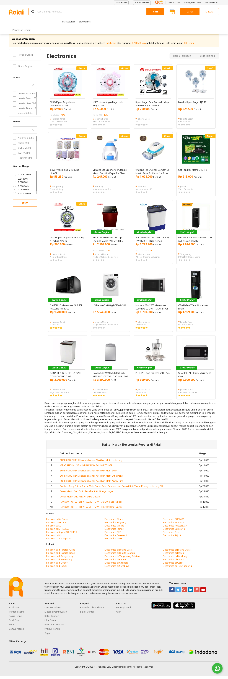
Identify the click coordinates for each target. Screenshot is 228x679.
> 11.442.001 (22, 197)
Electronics (85, 21)
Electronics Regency (115, 525)
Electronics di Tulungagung (177, 569)
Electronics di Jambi (56, 569)
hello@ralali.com (192, 2)
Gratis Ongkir (22, 69)
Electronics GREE (113, 542)
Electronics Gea (171, 535)
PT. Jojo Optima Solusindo (105, 260)
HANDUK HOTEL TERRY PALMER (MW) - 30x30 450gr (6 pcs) (91, 505)
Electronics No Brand (57, 522)
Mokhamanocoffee (102, 192)
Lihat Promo (51, 623)
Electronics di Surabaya (117, 569)
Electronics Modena (173, 525)
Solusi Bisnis (15, 619)
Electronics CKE (113, 535)
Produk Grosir (23, 58)
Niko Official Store (59, 124)
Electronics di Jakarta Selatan (120, 556)
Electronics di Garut (173, 566)
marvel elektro (185, 328)
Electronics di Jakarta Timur (60, 556)
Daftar (190, 11)
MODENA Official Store (189, 260)
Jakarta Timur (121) (25, 111)
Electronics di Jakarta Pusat (60, 553)
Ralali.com (121, 2)
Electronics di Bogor (57, 566)
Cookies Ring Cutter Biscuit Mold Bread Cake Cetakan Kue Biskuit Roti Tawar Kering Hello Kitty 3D (111, 489)
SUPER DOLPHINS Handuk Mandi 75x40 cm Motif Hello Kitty (91, 463)
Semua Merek (16, 632)
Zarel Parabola (185, 192)
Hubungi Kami (123, 610)
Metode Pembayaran (56, 615)
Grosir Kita (55, 328)
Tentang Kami (16, 615)
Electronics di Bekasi (173, 556)
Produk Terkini (52, 632)
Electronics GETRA (56, 525)
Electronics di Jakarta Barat (118, 553)
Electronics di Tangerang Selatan (122, 559)
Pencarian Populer (54, 627)
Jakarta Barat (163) (25, 102)
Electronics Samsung (174, 532)
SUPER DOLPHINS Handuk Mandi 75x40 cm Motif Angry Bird (91, 484)
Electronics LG (53, 529)
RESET (25, 206)
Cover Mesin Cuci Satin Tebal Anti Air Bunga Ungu (86, 494)
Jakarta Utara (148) (25, 106)
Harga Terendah (182, 59)
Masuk (209, 11)
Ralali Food (14, 623)
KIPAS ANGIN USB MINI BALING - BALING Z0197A (86, 468)
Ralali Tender (142, 2)
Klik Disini (189, 46)
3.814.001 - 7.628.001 (21, 184)
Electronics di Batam (115, 562)
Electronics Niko (54, 538)
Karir (118, 615)
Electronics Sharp (114, 522)
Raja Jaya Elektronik (59, 395)
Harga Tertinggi (207, 59)
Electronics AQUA (172, 538)
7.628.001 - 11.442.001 (21, 191)
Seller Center (87, 615)
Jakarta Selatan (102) (23, 118)
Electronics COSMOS (174, 522)
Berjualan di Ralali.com (92, 610)
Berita (12, 627)
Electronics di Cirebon (116, 566)
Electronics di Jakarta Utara (177, 553)
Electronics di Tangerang (59, 559)
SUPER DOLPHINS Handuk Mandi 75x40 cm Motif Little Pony (91, 479)
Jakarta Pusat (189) (25, 97)
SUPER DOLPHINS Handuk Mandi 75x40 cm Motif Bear (88, 474)
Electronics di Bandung (175, 559)
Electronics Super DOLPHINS (61, 535)
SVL (137, 124)
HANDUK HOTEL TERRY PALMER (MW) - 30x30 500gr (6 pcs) (91, 510)
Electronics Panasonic (116, 538)
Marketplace (69, 21)
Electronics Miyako (114, 529)
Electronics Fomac (114, 532)
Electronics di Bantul (173, 562)
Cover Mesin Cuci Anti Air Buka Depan (80, 500)
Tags (47, 636)
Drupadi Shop (56, 192)
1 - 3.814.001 (22, 178)
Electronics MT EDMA (57, 532)
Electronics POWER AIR (175, 529)
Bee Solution (184, 124)
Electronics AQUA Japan (58, 542)
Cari (155, 11)
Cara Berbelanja (53, 610)
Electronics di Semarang (59, 562)
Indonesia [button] (212, 2)
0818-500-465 (174, 2)
